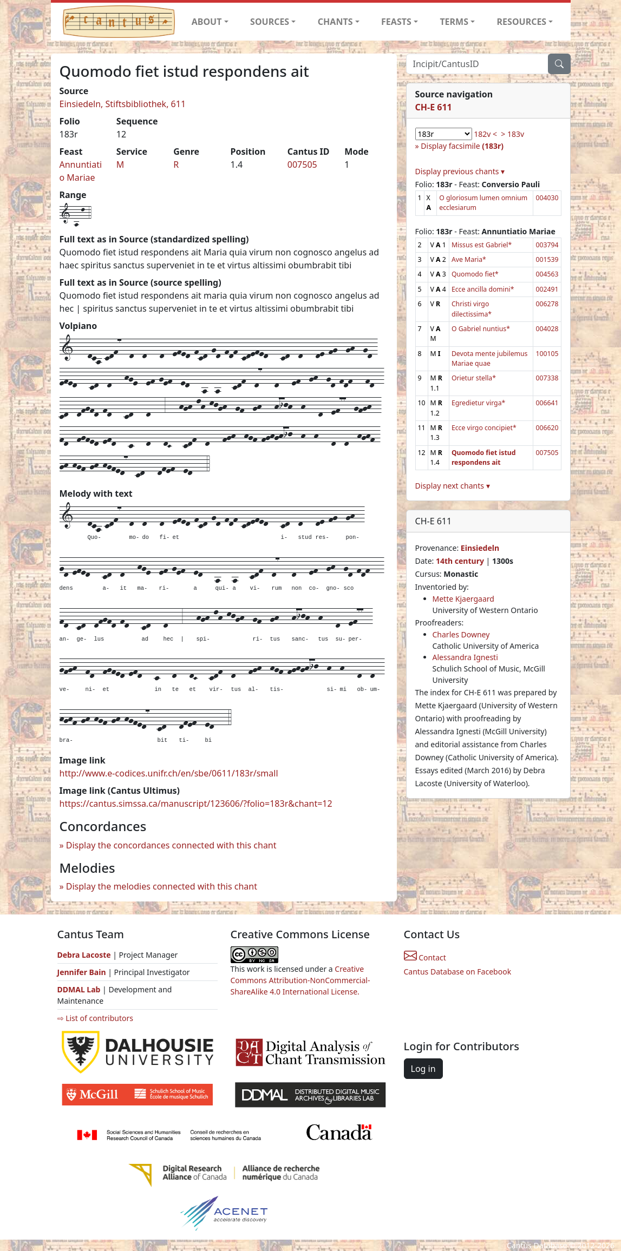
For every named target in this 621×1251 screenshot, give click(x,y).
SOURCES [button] (269, 22)
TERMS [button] (454, 22)
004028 (546, 328)
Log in (423, 1069)
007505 (302, 164)
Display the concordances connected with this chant (171, 845)
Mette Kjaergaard (463, 599)
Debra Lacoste (84, 955)
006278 (546, 303)
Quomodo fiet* (475, 274)
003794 (546, 244)
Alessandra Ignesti (465, 657)
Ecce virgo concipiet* (484, 427)
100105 (546, 353)
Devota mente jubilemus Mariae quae (490, 358)
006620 (546, 427)
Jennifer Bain (82, 972)
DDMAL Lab (79, 989)
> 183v (512, 134)
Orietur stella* (474, 378)
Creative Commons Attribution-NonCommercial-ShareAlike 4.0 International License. (300, 980)
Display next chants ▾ (452, 485)
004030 (546, 197)
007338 (546, 378)
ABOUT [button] (207, 22)
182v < (485, 134)
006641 (546, 402)
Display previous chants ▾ (460, 171)
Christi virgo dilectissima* (472, 308)
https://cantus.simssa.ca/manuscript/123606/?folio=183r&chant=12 (196, 803)
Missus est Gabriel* (482, 244)
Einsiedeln (480, 548)
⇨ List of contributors (95, 1018)
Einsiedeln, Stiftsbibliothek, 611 (123, 104)
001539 (546, 259)
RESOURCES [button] (522, 22)
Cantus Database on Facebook (458, 971)
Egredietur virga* (478, 402)
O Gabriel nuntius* (481, 328)
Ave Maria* (469, 259)
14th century (460, 561)
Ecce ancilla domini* (483, 289)
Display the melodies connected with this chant (161, 886)
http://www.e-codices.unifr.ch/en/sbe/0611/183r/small (169, 773)
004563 (546, 274)
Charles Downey (461, 634)
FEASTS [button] (396, 22)
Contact (425, 957)
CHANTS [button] (335, 22)
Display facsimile (462, 146)
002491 (546, 289)
